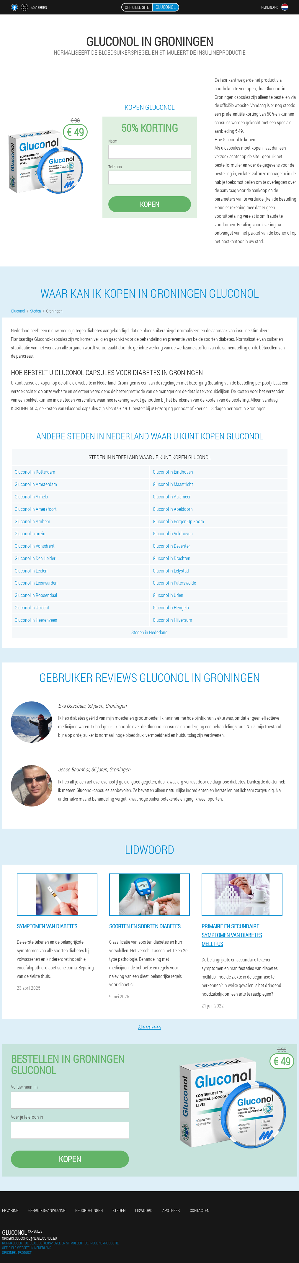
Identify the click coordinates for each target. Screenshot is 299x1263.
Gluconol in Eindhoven (173, 472)
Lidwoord (144, 1210)
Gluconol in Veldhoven (173, 533)
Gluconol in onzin (30, 533)
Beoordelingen (89, 1210)
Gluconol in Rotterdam (35, 472)
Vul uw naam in (24, 1086)
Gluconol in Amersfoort (36, 509)
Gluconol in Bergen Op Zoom (178, 521)
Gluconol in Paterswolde (174, 583)
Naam (112, 141)
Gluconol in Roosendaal (36, 595)
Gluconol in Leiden (31, 570)
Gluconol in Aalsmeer (172, 496)
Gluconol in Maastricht (173, 484)
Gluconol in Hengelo (171, 607)
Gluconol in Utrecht (32, 607)
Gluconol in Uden (168, 595)
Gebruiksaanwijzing (47, 1210)
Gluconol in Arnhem (32, 521)
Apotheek (171, 1210)
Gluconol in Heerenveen (36, 620)
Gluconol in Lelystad (171, 570)
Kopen (149, 204)
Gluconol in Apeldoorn (173, 509)
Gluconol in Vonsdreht (35, 546)
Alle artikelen (149, 1027)
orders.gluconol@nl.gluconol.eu (29, 1238)
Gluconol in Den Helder (35, 558)
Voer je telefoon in (27, 1117)
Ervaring (10, 1210)
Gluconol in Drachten (171, 558)
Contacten (199, 1210)
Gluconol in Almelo (31, 496)
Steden (118, 1210)
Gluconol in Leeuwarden (36, 583)
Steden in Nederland (149, 632)
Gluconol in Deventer (171, 546)
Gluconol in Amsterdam (36, 484)
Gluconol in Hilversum (172, 620)
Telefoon (115, 167)
